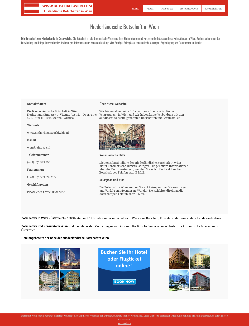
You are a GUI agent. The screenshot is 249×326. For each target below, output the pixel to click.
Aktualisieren (213, 8)
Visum (150, 8)
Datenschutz (124, 323)
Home (135, 8)
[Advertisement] (124, 70)
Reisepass (167, 8)
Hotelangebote (189, 8)
